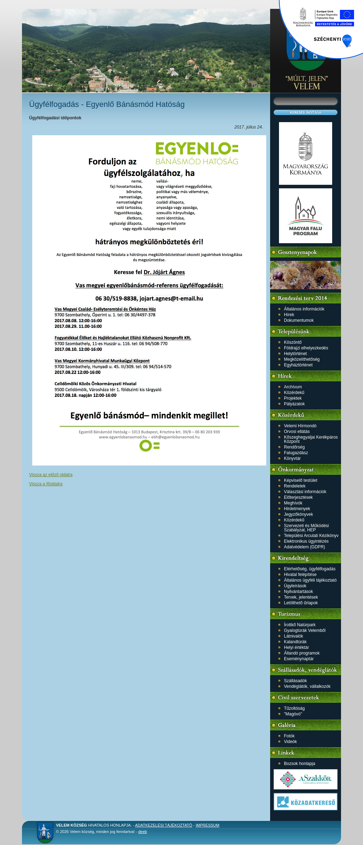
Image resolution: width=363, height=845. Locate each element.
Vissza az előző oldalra (51, 474)
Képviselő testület (300, 480)
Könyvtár (292, 458)
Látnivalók (293, 636)
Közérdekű (294, 392)
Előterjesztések (298, 497)
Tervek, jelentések (301, 597)
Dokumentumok (299, 320)
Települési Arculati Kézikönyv (311, 535)
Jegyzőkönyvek (298, 514)
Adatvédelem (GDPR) (304, 546)
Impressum (207, 825)
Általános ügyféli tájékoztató (310, 580)
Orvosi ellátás (297, 431)
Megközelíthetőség (302, 359)
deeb (142, 831)
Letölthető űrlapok (301, 602)
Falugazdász (296, 452)
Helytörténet (295, 353)
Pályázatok (294, 403)
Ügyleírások (295, 585)
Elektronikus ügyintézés (306, 541)
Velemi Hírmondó (300, 425)
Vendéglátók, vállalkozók (307, 686)
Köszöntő (293, 342)
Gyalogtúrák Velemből (304, 630)
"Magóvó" (293, 714)
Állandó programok (302, 653)
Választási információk (305, 491)
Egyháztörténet (298, 364)
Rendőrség (294, 447)
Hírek (289, 314)
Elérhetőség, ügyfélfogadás (309, 568)
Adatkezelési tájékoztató (163, 825)
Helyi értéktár (296, 647)
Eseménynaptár (299, 658)
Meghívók (293, 503)
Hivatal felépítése (300, 574)
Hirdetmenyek (297, 508)
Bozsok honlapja (299, 763)
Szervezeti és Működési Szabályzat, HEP (306, 527)
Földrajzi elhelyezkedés (306, 348)
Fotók (289, 735)
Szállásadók (295, 680)
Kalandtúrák (295, 641)
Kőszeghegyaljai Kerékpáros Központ (311, 439)
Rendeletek (295, 486)
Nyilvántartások (298, 591)
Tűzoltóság (294, 708)
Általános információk (304, 309)
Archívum (293, 386)
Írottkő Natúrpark (299, 624)
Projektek (293, 398)
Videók (290, 741)
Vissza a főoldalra (46, 483)
